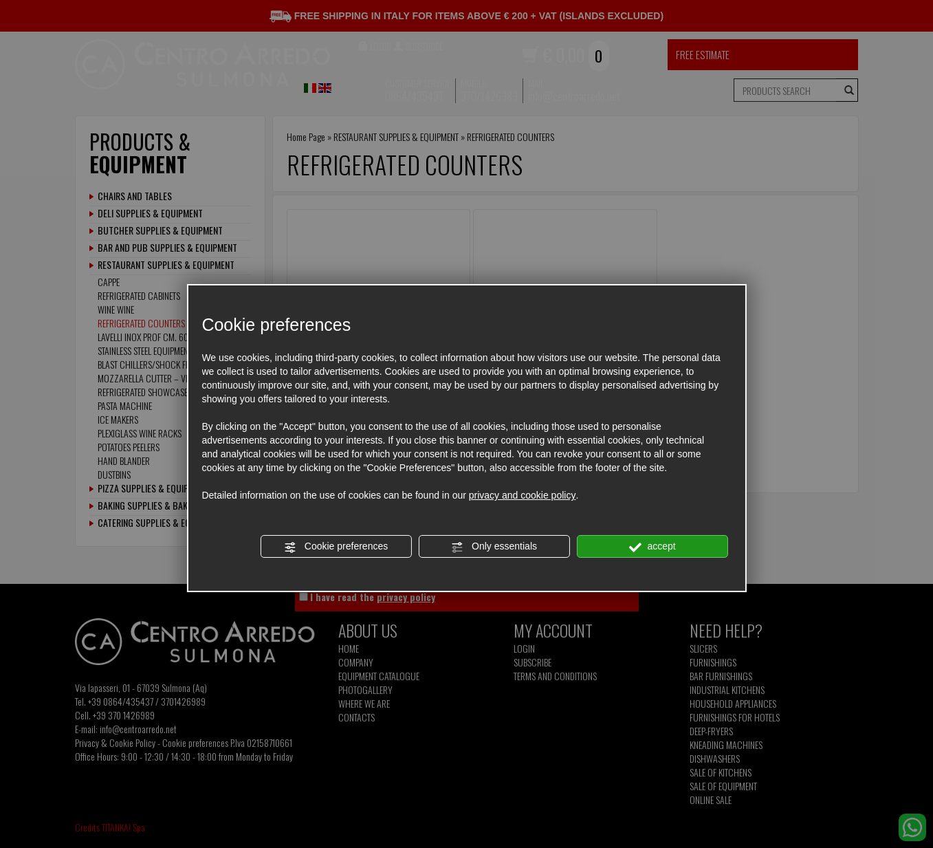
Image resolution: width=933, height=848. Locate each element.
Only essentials (494, 547)
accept (652, 547)
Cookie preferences (336, 547)
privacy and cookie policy (522, 495)
